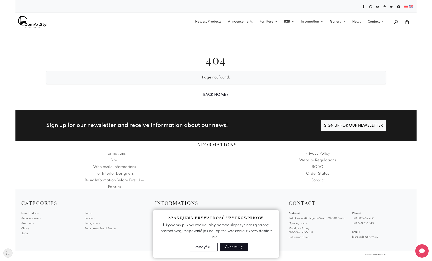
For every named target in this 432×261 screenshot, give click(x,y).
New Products (29, 213)
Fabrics (114, 187)
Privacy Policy (317, 153)
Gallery (335, 21)
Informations (114, 153)
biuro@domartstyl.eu (365, 237)
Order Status (317, 173)
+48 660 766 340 (363, 223)
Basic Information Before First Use (114, 180)
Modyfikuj (203, 247)
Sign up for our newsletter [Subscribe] (353, 125)
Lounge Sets (92, 223)
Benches (89, 218)
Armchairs (27, 223)
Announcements (240, 21)
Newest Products (208, 21)
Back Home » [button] (216, 95)
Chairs (25, 228)
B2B (287, 21)
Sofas (24, 233)
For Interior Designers (114, 173)
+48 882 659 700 (363, 218)
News (356, 21)
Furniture (266, 21)
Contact (374, 21)
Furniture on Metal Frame (100, 228)
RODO (317, 167)
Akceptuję (234, 247)
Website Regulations (317, 160)
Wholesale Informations (114, 167)
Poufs (88, 213)
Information (310, 21)
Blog (114, 160)
